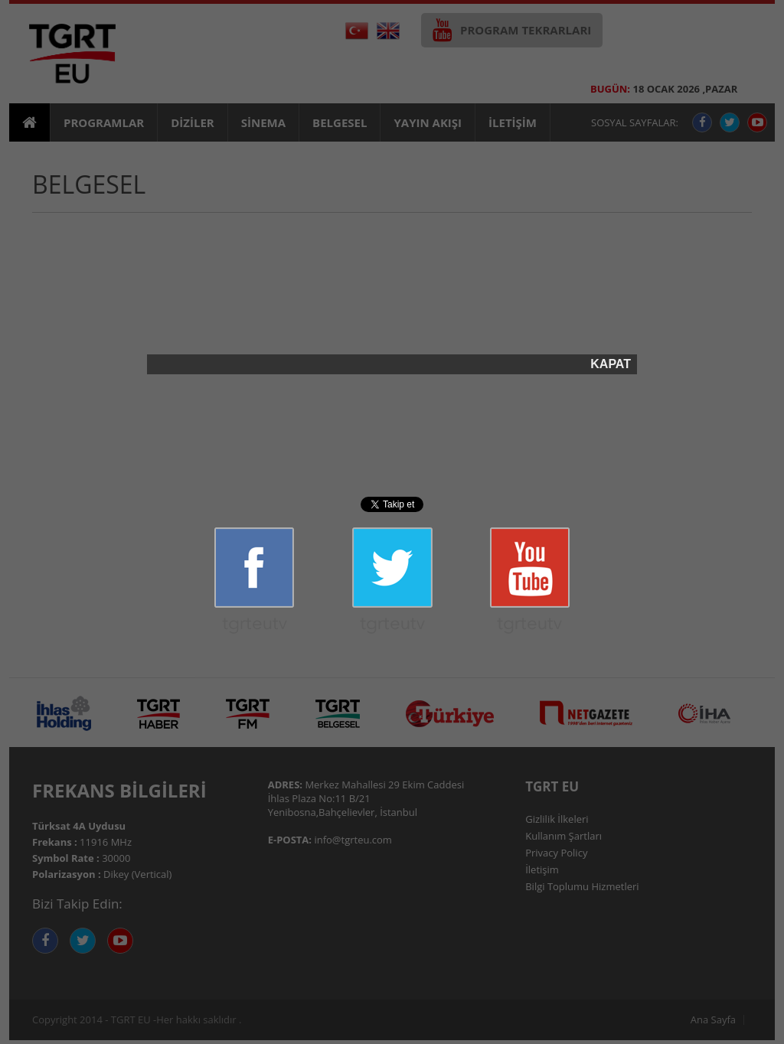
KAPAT (610, 364)
